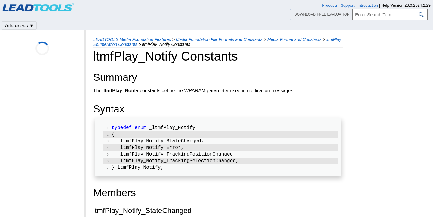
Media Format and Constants (294, 39)
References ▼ (18, 25)
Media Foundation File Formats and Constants (219, 39)
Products (329, 5)
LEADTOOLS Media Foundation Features (132, 39)
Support (348, 5)
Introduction (368, 5)
